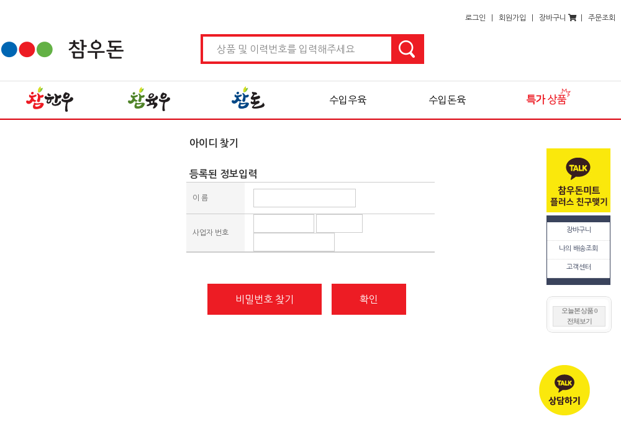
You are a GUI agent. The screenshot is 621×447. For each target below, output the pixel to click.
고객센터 (578, 267)
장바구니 (578, 230)
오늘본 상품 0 (579, 310)
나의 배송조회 (578, 248)
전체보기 (579, 321)
